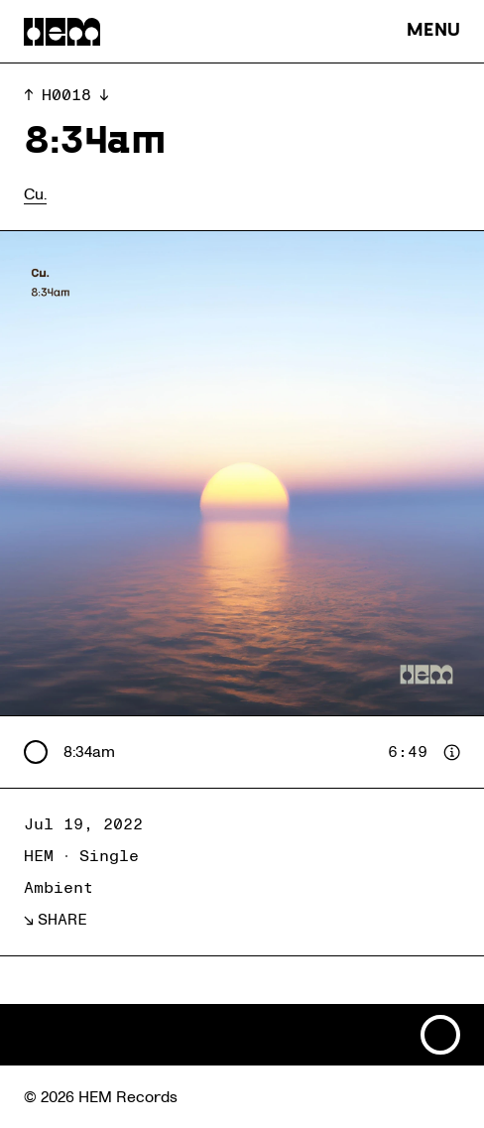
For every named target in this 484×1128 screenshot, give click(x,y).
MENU (433, 31)
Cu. (35, 194)
